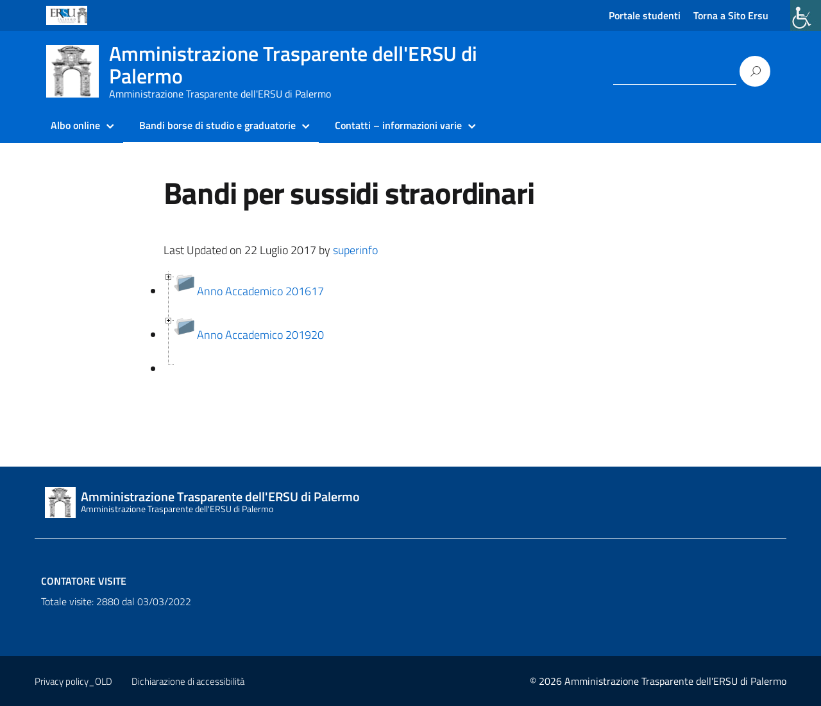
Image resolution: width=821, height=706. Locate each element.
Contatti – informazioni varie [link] (398, 125)
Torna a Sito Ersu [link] (730, 15)
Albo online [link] (75, 125)
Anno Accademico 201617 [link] (260, 291)
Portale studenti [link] (645, 15)
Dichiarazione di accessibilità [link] (187, 681)
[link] (805, 15)
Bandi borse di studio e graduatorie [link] (217, 125)
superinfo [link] (355, 250)
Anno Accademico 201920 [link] (260, 334)
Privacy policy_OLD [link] (73, 681)
